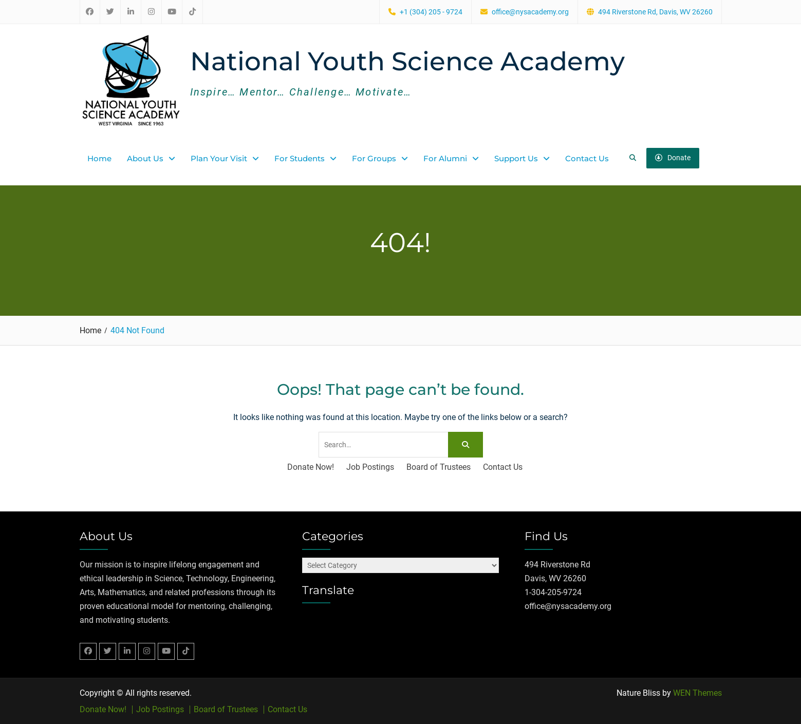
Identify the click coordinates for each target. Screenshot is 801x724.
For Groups (374, 158)
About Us (145, 158)
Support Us (516, 158)
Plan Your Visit (219, 158)
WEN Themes (697, 692)
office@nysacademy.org (530, 12)
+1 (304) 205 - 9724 (431, 12)
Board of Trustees (438, 467)
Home (99, 158)
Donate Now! (310, 467)
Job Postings (370, 467)
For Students (299, 158)
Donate (673, 158)
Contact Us (587, 158)
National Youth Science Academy (407, 61)
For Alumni (445, 158)
